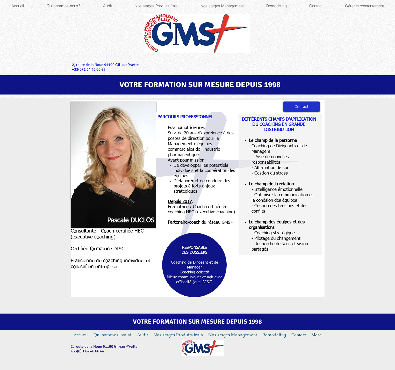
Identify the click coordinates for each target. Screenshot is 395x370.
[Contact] (301, 106)
